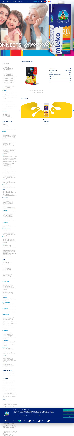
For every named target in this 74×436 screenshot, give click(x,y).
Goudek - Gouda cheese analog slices (9, 372)
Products (27, 3)
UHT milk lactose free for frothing (10, 76)
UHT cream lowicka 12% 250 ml (8, 108)
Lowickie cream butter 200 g (8, 194)
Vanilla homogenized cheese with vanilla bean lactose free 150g (10, 230)
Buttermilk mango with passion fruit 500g (9, 142)
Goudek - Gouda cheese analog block (9, 374)
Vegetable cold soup (6, 184)
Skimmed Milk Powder (7, 400)
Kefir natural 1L (5, 124)
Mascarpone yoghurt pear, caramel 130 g (9, 158)
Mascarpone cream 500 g (7, 255)
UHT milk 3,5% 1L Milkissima (8, 74)
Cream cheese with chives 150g (8, 216)
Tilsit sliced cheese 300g (7, 269)
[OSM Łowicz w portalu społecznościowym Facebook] (57, 3)
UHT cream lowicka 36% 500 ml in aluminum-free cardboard (10, 94)
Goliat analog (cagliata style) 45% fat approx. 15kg (10, 324)
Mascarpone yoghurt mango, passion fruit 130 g (10, 160)
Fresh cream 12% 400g (6, 116)
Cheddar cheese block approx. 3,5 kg (8, 349)
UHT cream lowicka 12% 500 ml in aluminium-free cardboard (10, 106)
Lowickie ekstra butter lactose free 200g (9, 193)
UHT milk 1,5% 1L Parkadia (8, 69)
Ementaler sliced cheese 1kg (7, 274)
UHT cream (4, 90)
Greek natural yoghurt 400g (7, 166)
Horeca (3, 407)
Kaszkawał (4, 362)
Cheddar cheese (5, 347)
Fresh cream (4, 111)
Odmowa (65, 429)
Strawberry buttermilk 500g (7, 140)
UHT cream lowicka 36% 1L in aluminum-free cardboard (10, 92)
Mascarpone (4, 244)
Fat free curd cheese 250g (8, 201)
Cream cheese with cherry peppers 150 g (9, 211)
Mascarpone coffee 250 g (7, 245)
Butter (3, 189)
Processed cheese (5, 340)
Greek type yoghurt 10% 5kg (7, 176)
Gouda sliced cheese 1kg (7, 271)
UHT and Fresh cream (7, 88)
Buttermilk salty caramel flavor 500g (8, 145)
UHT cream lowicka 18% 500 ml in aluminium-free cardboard (10, 104)
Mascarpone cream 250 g (7, 254)
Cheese (3, 259)
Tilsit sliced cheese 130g (7, 268)
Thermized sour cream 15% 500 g (8, 117)
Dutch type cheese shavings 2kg (8, 331)
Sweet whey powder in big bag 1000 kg (10, 405)
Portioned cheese (5, 281)
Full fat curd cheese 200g (8, 202)
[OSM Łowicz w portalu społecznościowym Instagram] (55, 3)
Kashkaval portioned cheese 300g (8, 287)
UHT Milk (4, 62)
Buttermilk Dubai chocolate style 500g (9, 136)
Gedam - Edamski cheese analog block (9, 376)
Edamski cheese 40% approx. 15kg (8, 317)
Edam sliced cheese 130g (7, 264)
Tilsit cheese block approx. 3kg (8, 304)
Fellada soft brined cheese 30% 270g (8, 240)
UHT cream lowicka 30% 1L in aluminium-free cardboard (10, 96)
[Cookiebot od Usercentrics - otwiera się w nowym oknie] (6, 434)
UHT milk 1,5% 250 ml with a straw (9, 86)
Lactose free (5, 378)
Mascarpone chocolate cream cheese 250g (9, 250)
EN (62, 3)
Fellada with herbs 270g (6, 238)
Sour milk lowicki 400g (6, 181)
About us (34, 3)
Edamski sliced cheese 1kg (7, 273)
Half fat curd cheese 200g (8, 203)
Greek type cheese (5, 236)
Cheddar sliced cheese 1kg (7, 275)
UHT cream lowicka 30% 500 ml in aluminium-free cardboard (10, 98)
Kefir (3, 123)
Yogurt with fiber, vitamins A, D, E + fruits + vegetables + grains (9, 172)
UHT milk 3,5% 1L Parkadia (8, 68)
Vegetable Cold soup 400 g (7, 186)
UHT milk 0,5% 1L (6, 67)
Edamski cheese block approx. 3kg (8, 293)
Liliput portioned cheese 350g (7, 286)
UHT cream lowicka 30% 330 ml (8, 99)
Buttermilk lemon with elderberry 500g (9, 137)
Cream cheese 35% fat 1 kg (7, 217)
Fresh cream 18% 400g (6, 114)
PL (60, 3)
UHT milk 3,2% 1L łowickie (8, 73)
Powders (4, 399)
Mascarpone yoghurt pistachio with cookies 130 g (10, 157)
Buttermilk (4, 131)
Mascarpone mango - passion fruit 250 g (9, 247)
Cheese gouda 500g (6, 263)
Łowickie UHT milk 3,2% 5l (8, 409)
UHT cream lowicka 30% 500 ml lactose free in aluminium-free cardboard (10, 102)
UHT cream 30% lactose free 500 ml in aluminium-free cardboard (10, 393)
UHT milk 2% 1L (5, 64)
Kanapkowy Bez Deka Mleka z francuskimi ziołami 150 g (9, 109)
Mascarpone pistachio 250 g (7, 246)
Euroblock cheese (5, 314)
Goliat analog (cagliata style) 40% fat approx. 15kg (10, 322)
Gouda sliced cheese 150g (7, 277)
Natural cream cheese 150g (7, 215)
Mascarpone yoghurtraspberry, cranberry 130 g (10, 162)
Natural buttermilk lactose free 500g (8, 150)
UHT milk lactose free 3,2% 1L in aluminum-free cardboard (9, 78)
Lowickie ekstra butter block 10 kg (10, 195)
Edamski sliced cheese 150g (7, 276)
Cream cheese (4, 210)
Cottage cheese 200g (6, 223)
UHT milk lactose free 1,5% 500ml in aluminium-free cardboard (9, 82)
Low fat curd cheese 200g (8, 204)
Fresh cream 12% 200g (6, 115)
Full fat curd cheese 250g (8, 198)
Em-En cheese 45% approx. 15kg (8, 318)
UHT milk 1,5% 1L (6, 66)
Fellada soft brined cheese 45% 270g (8, 239)
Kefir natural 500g (5, 125)
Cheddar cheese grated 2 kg (7, 336)
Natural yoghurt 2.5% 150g (7, 165)
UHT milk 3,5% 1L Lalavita (7, 70)
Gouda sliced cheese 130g (7, 262)
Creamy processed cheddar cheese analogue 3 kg (10, 343)
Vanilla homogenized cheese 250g (8, 233)
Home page (21, 3)
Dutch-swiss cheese (6, 302)
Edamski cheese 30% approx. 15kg (8, 315)
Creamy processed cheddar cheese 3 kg (9, 341)
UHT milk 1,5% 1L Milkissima (8, 75)
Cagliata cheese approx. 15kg (7, 320)
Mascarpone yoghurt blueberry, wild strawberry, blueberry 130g (8, 164)
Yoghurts (4, 155)
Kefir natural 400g (5, 126)
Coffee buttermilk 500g (6, 144)
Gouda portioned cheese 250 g (8, 282)
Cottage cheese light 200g (7, 225)
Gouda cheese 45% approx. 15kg (8, 319)
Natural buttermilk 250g (6, 151)
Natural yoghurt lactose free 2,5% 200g (9, 173)
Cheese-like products (7, 370)
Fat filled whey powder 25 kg (8, 406)
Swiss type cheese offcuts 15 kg (8, 325)
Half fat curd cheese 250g (8, 200)
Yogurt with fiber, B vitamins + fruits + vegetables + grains (9, 170)
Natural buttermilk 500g (6, 146)
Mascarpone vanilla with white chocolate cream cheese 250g (9, 252)
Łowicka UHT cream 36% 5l (8, 416)
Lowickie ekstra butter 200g (8, 191)
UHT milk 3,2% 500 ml (6, 83)
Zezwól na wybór (65, 426)
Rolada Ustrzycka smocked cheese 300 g (9, 309)
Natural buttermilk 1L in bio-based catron (9, 149)
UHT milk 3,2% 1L (6, 63)
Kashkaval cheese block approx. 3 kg (8, 366)
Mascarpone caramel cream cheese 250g (9, 253)
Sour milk (4, 179)
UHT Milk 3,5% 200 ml (6, 87)
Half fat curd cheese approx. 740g (9, 207)
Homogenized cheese (6, 228)
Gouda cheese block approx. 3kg (8, 292)
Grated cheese (5, 330)
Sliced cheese (4, 260)
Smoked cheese (5, 308)
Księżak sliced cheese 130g (7, 270)
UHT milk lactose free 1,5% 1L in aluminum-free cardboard (9, 80)
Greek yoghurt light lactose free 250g (9, 397)
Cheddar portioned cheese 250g (8, 285)
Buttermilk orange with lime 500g (8, 143)
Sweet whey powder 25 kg (8, 403)
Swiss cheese (4, 297)
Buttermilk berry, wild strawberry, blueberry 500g (9, 139)
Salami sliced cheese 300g (7, 267)
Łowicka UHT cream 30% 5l (8, 417)
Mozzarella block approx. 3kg (7, 357)
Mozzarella (4, 355)
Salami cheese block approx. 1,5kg (8, 303)
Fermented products (7, 121)
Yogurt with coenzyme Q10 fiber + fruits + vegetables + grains (9, 168)
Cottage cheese (5, 222)
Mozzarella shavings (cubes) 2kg (8, 334)
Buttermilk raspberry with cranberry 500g (9, 134)
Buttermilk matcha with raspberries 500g (9, 135)
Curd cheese (5, 197)
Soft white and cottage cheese (9, 208)
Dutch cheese (4, 291)
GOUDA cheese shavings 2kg (7, 333)
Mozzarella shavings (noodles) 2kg (8, 335)
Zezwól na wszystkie (65, 423)
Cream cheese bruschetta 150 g (8, 214)
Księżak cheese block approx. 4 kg (8, 298)
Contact (40, 3)
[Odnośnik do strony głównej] (4, 3)
